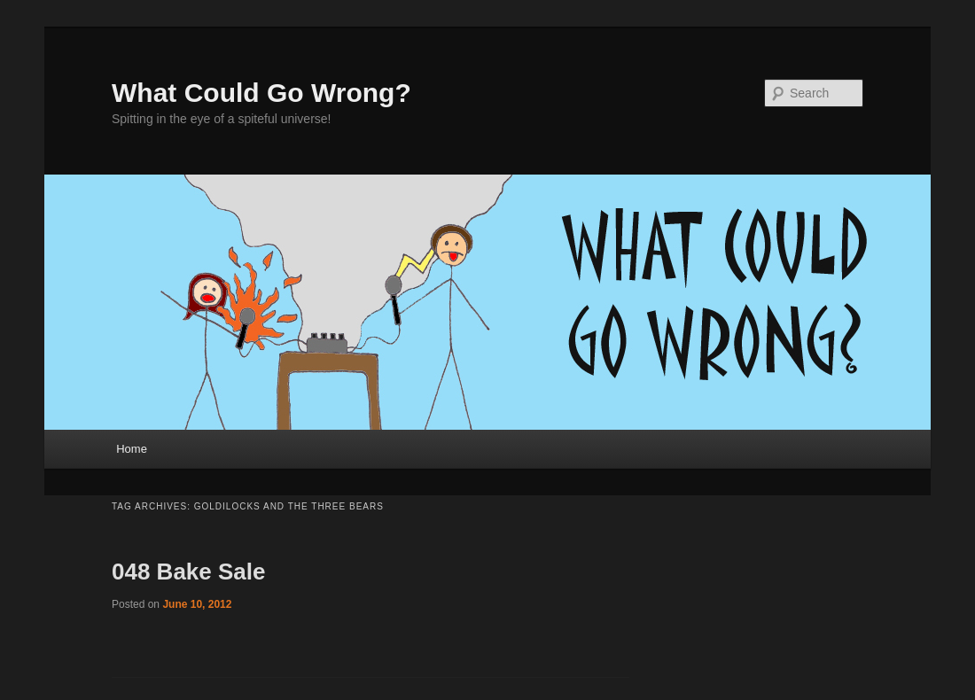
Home (131, 448)
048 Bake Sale (188, 571)
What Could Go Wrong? (261, 92)
